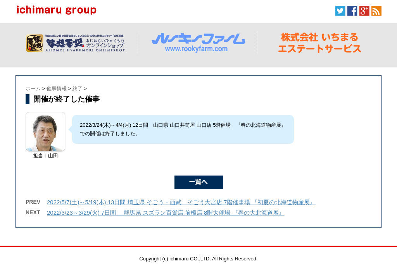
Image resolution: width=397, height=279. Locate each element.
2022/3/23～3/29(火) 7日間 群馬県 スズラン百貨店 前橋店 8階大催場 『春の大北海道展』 (166, 212)
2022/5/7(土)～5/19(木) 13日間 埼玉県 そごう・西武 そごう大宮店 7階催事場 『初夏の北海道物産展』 (181, 202)
